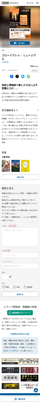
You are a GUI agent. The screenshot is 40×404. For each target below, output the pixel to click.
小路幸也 (5, 62)
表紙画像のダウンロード (21, 313)
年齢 (3, 272)
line (28, 76)
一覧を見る (20, 177)
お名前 (4, 250)
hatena (23, 76)
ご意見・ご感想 (7, 226)
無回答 (29, 287)
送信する (20, 294)
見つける (30, 3)
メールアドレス (7, 261)
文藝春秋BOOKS (9, 3)
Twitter (17, 76)
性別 (3, 283)
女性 (18, 287)
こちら (24, 217)
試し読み (22, 43)
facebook (11, 76)
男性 (7, 287)
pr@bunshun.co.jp (20, 333)
